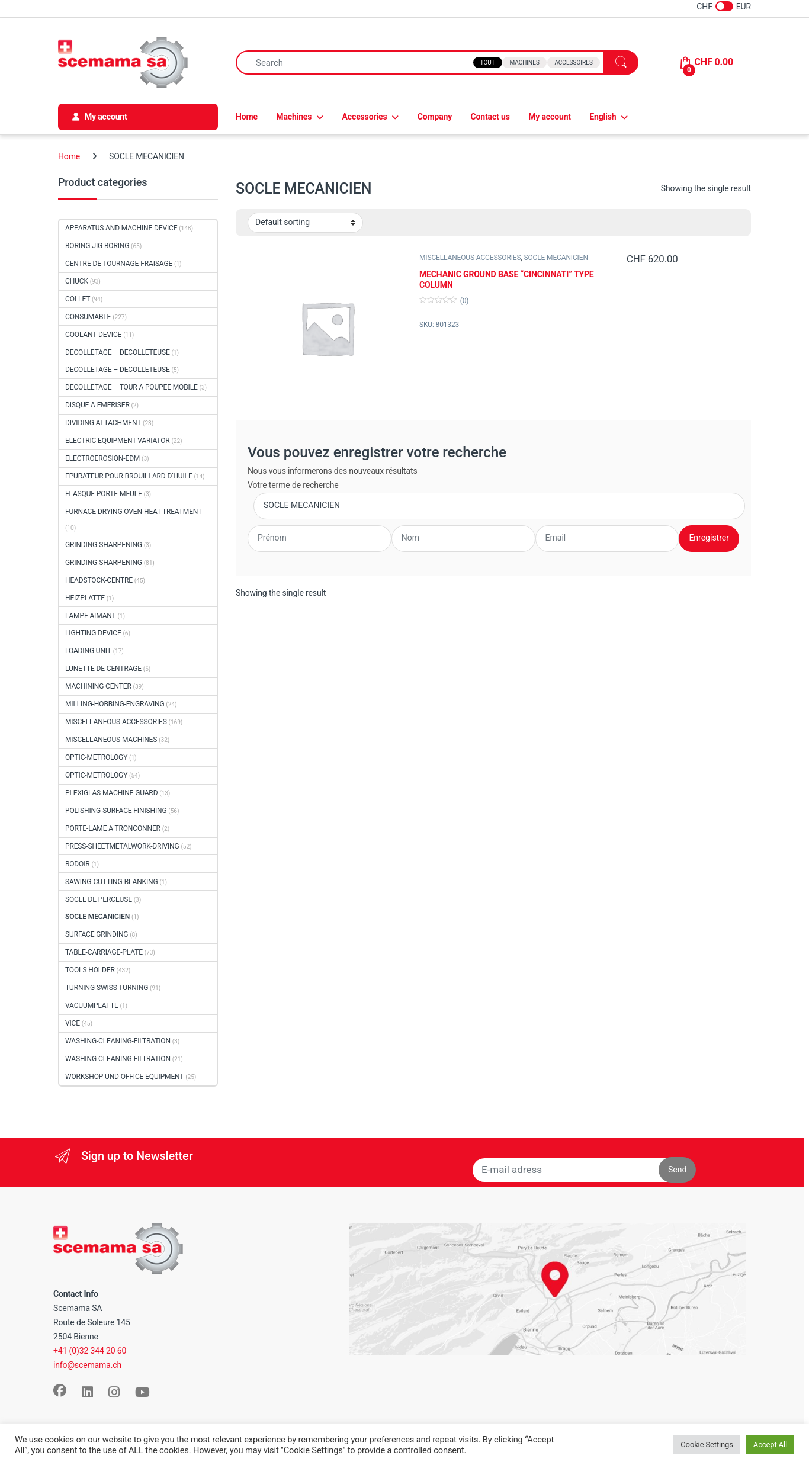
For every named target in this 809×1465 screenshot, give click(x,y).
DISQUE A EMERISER (97, 405)
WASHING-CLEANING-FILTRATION (118, 1041)
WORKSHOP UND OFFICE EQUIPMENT (124, 1076)
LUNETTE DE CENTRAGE (103, 668)
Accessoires (573, 62)
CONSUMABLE (88, 317)
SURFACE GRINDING (96, 934)
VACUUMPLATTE (91, 1005)
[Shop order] (305, 223)
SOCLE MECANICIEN (556, 257)
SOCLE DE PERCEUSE (98, 899)
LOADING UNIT (88, 651)
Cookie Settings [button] (706, 1444)
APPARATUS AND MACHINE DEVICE (121, 228)
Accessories (364, 116)
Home (247, 116)
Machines (524, 62)
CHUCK (76, 281)
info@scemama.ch (87, 1365)
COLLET (77, 299)
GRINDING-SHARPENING (103, 545)
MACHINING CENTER (98, 686)
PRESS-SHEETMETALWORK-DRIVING (122, 846)
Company (435, 116)
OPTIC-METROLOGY (96, 757)
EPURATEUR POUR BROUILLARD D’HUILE (128, 476)
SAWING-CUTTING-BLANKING (111, 882)
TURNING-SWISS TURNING (106, 988)
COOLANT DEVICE (93, 334)
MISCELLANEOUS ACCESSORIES (470, 257)
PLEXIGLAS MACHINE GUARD (111, 793)
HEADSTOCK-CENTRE (99, 580)
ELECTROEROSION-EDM (102, 458)
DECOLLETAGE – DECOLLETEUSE (117, 352)
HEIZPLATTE (85, 598)
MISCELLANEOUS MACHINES (111, 739)
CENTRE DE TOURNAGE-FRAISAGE (118, 263)
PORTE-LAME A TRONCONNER (112, 828)
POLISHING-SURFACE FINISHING (116, 811)
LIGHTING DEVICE (93, 633)
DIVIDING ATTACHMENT (103, 423)
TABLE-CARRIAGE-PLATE (104, 952)
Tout (487, 62)
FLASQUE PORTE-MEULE (103, 494)
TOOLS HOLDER (90, 970)
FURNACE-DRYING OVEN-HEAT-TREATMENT (133, 511)
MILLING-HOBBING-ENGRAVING (114, 704)
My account (549, 116)
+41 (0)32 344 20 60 (89, 1350)
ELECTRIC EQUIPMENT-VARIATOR (117, 440)
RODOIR (77, 864)
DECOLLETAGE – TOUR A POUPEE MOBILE (131, 387)
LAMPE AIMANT (90, 616)
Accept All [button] (770, 1444)
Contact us (490, 116)
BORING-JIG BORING (97, 246)
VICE (72, 1023)
